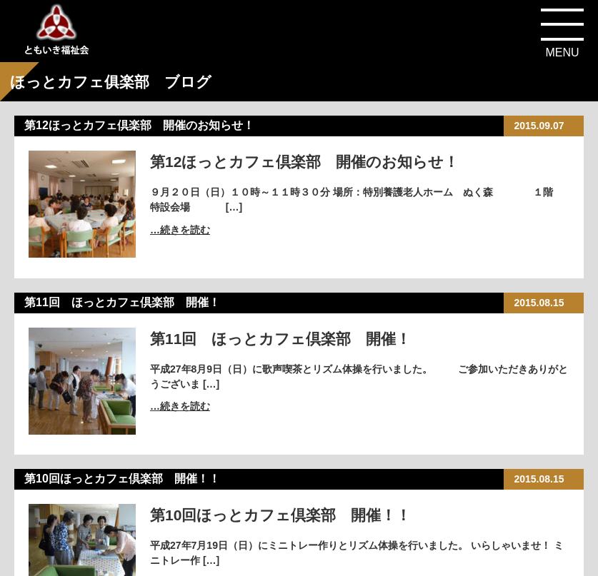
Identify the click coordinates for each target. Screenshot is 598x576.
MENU (562, 52)
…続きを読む (180, 230)
